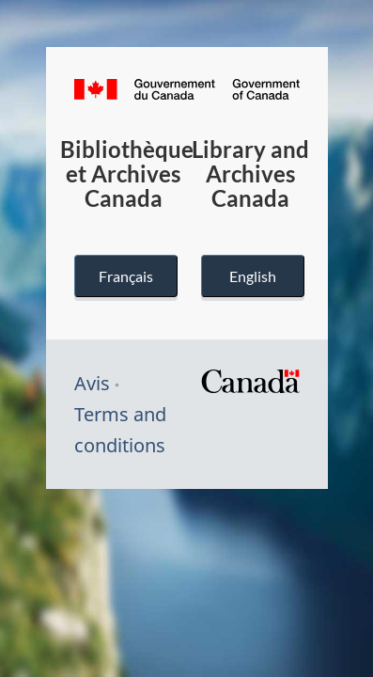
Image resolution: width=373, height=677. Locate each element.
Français (125, 276)
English (251, 276)
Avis (92, 383)
